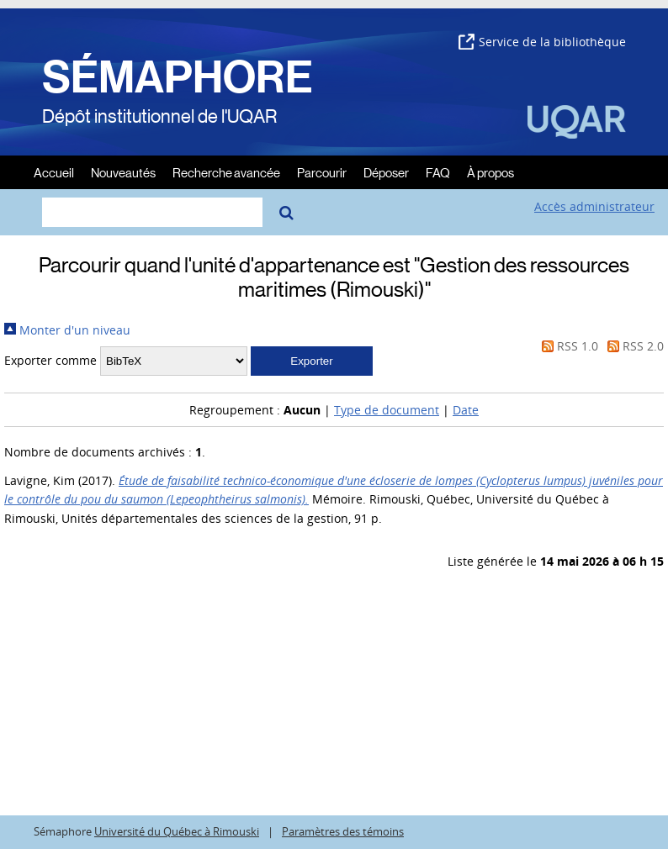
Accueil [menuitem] (54, 172)
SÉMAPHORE (177, 77)
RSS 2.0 (633, 346)
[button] (312, 361)
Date (466, 410)
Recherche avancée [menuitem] (226, 172)
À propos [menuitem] (490, 172)
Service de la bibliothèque (542, 42)
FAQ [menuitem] (438, 172)
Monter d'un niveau (67, 330)
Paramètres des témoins (343, 832)
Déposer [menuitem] (386, 172)
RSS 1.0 (567, 346)
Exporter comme (50, 360)
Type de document (386, 410)
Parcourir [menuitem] (322, 172)
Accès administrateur (594, 206)
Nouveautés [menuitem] (123, 172)
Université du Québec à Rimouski (176, 832)
